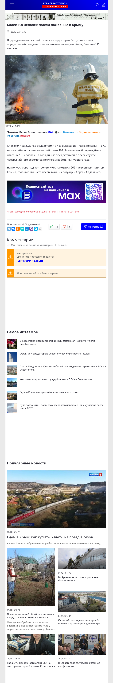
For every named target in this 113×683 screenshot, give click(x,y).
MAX (51, 132)
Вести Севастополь (32, 132)
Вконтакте (70, 132)
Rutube (25, 135)
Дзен (58, 132)
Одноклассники (89, 132)
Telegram (13, 135)
